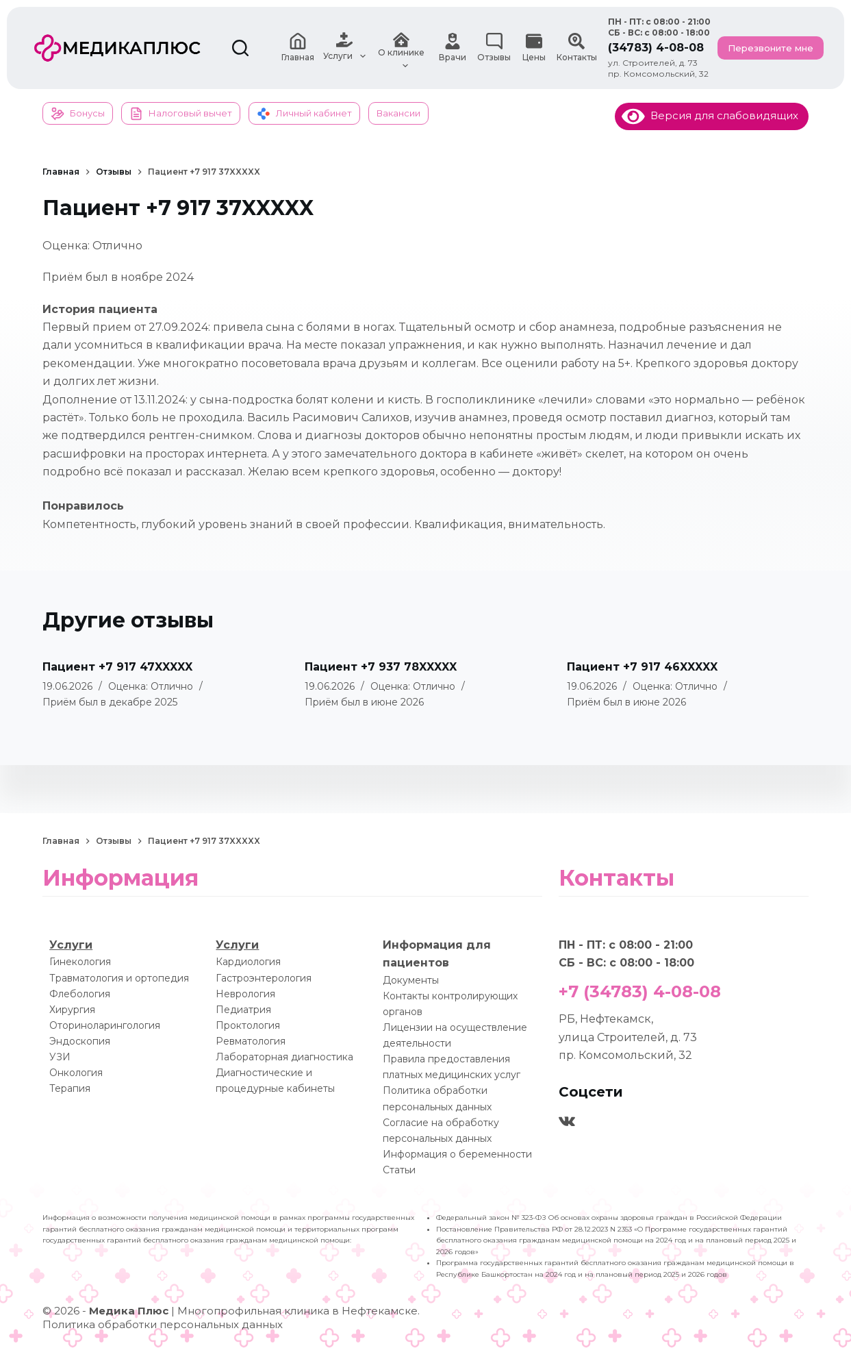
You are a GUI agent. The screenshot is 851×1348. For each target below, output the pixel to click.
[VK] (567, 1121)
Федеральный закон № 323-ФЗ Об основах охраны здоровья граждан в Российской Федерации (609, 1217)
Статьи (399, 1170)
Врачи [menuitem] (453, 47)
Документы (411, 980)
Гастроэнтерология (264, 977)
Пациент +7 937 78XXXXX (381, 666)
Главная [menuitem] (297, 47)
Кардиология (248, 962)
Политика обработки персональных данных (162, 1324)
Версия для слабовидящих (710, 115)
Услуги (70, 944)
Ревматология (250, 1041)
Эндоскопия (79, 1041)
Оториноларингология (104, 1025)
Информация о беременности (457, 1154)
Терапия (69, 1088)
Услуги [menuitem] (346, 48)
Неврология (245, 994)
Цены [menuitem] (534, 47)
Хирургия (72, 1009)
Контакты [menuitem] (576, 47)
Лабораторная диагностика (284, 1057)
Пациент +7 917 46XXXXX (642, 666)
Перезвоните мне (770, 47)
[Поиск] (240, 48)
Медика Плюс (128, 1310)
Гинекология (80, 962)
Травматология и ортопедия (119, 977)
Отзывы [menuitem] (494, 47)
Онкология (76, 1072)
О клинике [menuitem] (401, 48)
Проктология (248, 1025)
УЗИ (60, 1057)
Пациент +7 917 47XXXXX (117, 666)
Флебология (79, 994)
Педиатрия (243, 1009)
